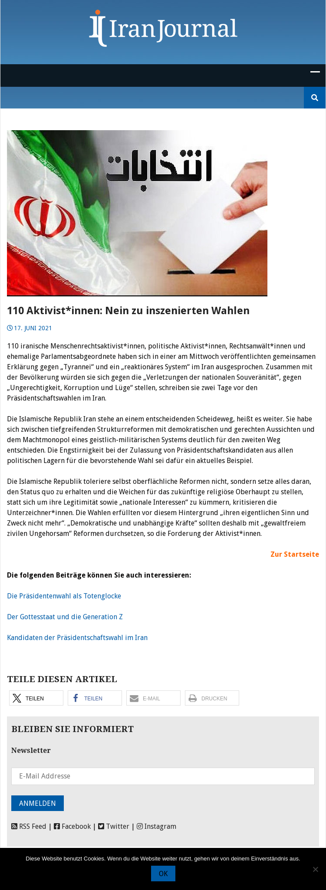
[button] (36, 698)
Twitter (113, 826)
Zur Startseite (294, 554)
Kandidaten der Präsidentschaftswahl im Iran (77, 638)
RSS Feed (28, 826)
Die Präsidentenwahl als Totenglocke (64, 596)
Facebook (72, 826)
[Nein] (315, 869)
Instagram (156, 826)
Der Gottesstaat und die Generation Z (65, 617)
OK (163, 874)
